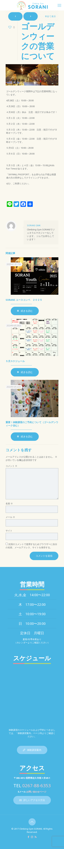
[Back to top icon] (32, 821)
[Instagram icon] (32, 837)
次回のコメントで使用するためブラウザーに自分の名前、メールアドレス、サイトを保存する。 (31, 546)
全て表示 (50, 16)
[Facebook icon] (28, 837)
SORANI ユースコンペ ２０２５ (25, 299)
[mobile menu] (59, 5)
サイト (9, 530)
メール (10, 517)
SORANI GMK (34, 225)
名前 (9, 503)
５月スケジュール (15, 361)
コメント (11, 465)
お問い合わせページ (36, 791)
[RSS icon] (35, 837)
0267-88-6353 (36, 785)
